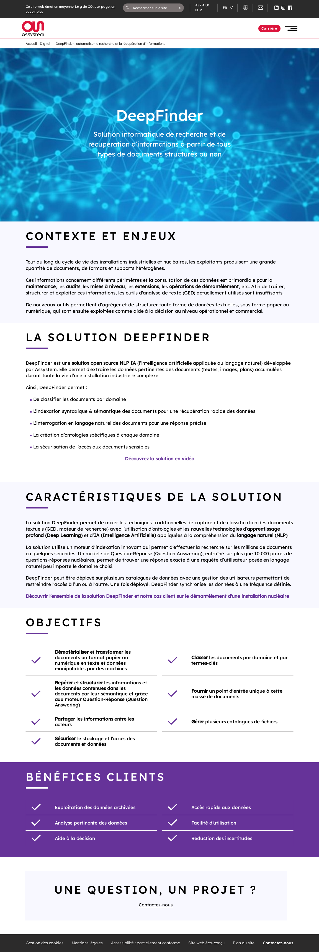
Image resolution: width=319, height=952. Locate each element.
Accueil (31, 43)
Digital (45, 43)
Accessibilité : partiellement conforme (145, 943)
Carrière (269, 28)
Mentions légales (87, 943)
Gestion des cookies (44, 943)
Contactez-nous (156, 904)
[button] (180, 7)
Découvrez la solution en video (159, 470)
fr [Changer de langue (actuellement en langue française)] (225, 8)
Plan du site (243, 943)
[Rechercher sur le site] (156, 7)
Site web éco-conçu (206, 943)
